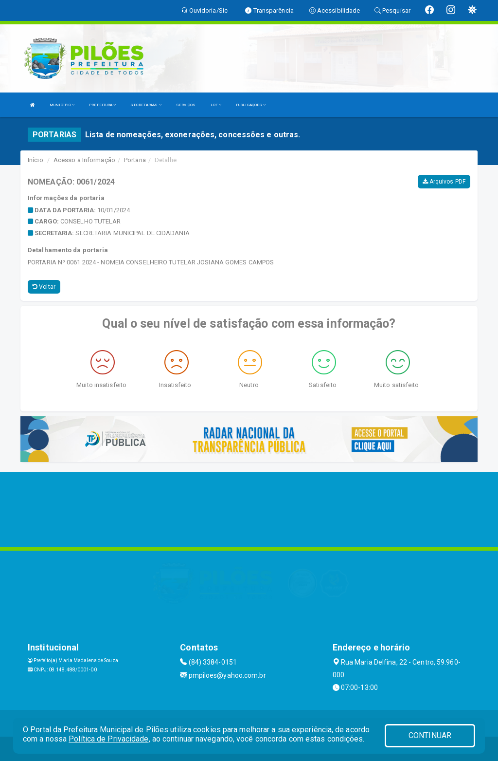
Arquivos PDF (444, 181)
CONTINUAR (430, 735)
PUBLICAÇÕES (251, 105)
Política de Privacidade (108, 738)
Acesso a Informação (84, 160)
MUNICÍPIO (62, 105)
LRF (216, 105)
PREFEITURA (102, 105)
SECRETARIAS (145, 105)
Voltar (44, 286)
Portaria (135, 160)
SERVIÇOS (186, 105)
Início (35, 160)
